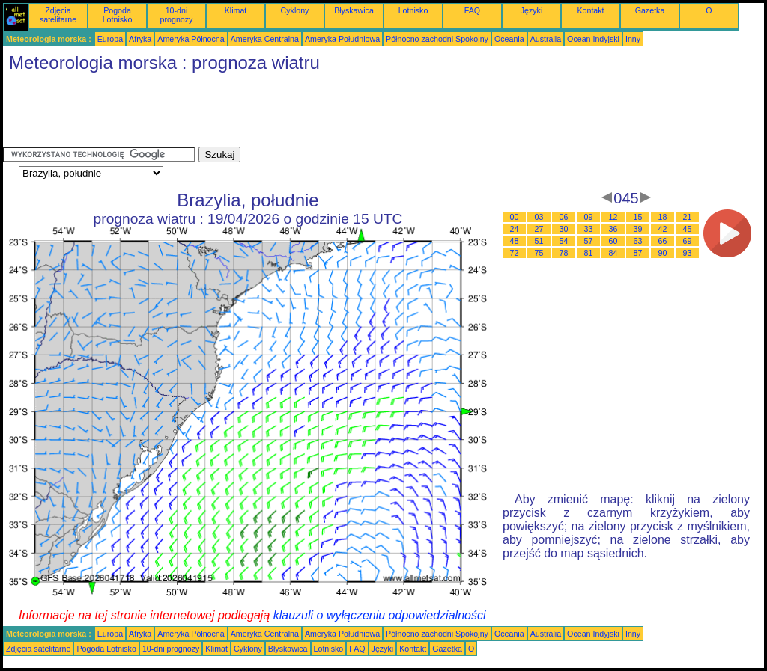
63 (638, 240)
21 (687, 216)
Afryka (140, 38)
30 (564, 228)
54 (564, 240)
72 (514, 252)
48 (514, 240)
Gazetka (650, 10)
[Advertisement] (275, 113)
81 (588, 252)
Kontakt (590, 10)
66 (662, 240)
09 (588, 216)
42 (662, 228)
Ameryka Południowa (342, 38)
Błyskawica (354, 10)
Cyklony (295, 10)
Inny (632, 38)
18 (662, 216)
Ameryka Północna (190, 38)
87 (638, 252)
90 (662, 252)
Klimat (236, 10)
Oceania (509, 38)
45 (687, 228)
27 (539, 228)
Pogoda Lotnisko (118, 15)
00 (514, 216)
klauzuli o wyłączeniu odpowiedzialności (379, 615)
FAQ (472, 10)
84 (613, 252)
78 (564, 252)
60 (613, 240)
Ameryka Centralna (265, 38)
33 (588, 228)
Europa (110, 38)
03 (539, 216)
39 (638, 228)
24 (514, 228)
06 (564, 216)
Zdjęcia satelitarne (58, 15)
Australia (545, 38)
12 (613, 216)
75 (539, 252)
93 (687, 252)
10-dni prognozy (176, 15)
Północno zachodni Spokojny (437, 38)
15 (638, 216)
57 (588, 240)
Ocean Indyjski (593, 38)
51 (539, 240)
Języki (532, 10)
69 (687, 240)
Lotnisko (413, 10)
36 (613, 228)
